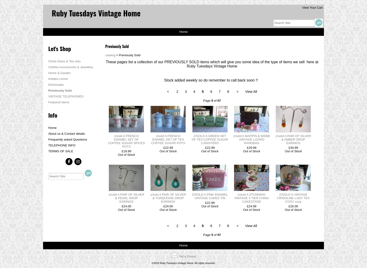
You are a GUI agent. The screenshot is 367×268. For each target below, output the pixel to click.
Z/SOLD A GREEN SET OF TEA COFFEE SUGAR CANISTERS (210, 139)
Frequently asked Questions (67, 139)
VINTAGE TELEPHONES (66, 96)
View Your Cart (312, 7)
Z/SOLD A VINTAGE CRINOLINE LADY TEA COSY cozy (293, 198)
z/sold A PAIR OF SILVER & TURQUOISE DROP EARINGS (168, 198)
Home (183, 32)
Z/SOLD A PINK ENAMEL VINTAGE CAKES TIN (210, 196)
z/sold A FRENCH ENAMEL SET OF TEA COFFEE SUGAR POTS (168, 139)
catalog (110, 55)
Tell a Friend (187, 256)
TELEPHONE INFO (61, 145)
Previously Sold (60, 90)
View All (251, 91)
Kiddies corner (58, 79)
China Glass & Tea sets (64, 61)
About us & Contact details (66, 133)
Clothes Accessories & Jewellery (70, 67)
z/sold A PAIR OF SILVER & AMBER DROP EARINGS (293, 139)
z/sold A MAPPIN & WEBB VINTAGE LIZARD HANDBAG (251, 139)
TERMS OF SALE (60, 151)
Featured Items (58, 102)
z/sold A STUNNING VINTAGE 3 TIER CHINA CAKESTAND (251, 198)
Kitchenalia (55, 84)
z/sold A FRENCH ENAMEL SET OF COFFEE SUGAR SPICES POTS (126, 141)
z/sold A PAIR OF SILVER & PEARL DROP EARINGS (126, 198)
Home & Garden (59, 73)
